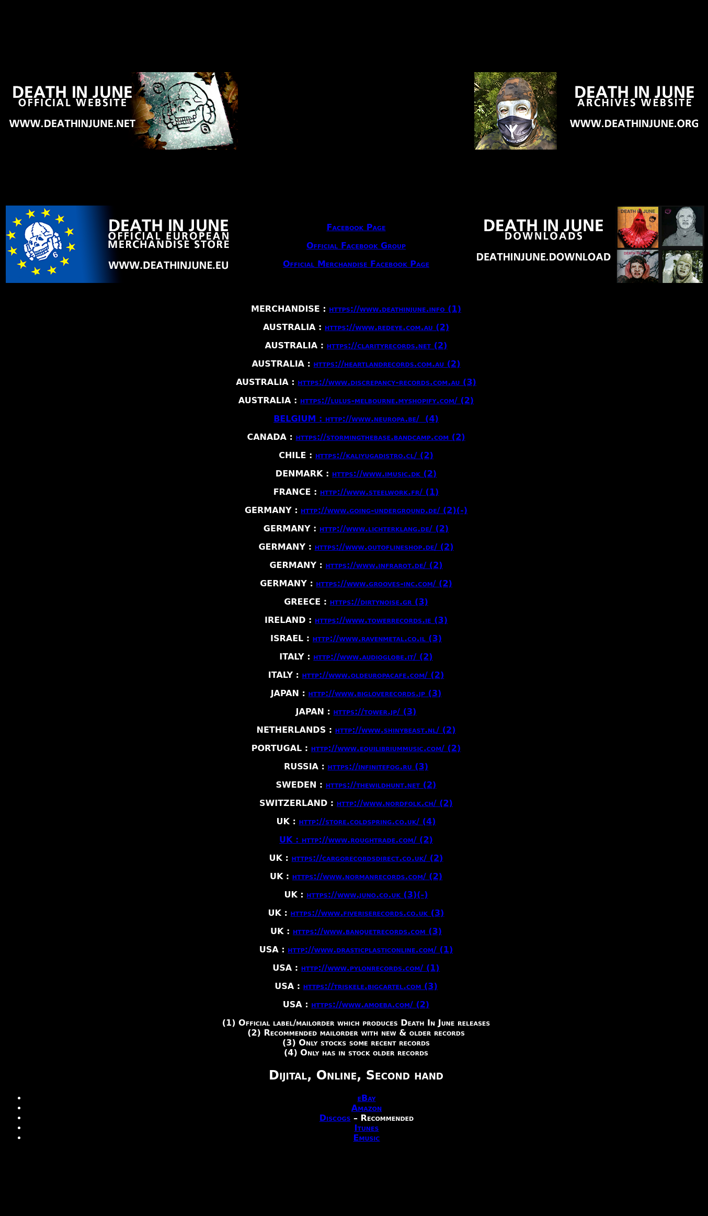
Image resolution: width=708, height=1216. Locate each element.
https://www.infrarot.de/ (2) (384, 565)
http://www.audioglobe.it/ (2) (373, 657)
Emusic (366, 1138)
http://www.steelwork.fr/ (373, 492)
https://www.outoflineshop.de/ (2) (384, 547)
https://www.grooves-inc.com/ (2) (384, 583)
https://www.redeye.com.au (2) (387, 327)
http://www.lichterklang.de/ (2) (384, 528)
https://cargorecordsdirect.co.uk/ (359, 858)
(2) (435, 858)
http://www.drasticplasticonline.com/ (363, 949)
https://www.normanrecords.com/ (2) (367, 876)
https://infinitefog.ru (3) (378, 766)
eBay (366, 1098)
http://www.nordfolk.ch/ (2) (395, 803)
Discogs (335, 1118)
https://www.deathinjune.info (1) (395, 309)
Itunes (366, 1128)
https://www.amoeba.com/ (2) (370, 1004)
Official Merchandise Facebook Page (356, 264)
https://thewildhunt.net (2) (381, 785)
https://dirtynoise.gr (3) (379, 602)
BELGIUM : (299, 419)
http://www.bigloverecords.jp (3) (375, 693)
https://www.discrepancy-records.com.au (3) (387, 382)
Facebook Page (356, 227)
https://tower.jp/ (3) (374, 712)
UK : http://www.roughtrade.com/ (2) (356, 840)
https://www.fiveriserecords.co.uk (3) (367, 913)
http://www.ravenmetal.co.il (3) (377, 638)
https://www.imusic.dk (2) (384, 474)
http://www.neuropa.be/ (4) (382, 419)
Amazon (366, 1108)
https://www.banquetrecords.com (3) (367, 931)
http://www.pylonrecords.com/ (363, 968)
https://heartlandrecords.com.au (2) (387, 364)
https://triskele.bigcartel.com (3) (370, 986)
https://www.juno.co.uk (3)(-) (367, 895)
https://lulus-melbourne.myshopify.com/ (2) (387, 400)
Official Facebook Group (356, 246)
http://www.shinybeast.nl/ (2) (395, 730)
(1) (432, 492)
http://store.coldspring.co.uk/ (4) (367, 821)
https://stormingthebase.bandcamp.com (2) (380, 437)
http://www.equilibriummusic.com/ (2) (386, 748)
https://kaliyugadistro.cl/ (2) (374, 455)
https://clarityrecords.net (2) (387, 345)
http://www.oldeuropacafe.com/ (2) (373, 675)
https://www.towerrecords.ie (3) (381, 620)
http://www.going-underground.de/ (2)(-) (384, 510)
